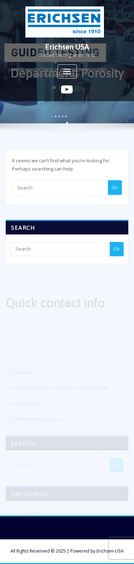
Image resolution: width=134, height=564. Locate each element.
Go (114, 190)
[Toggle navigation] (67, 71)
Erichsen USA (67, 47)
